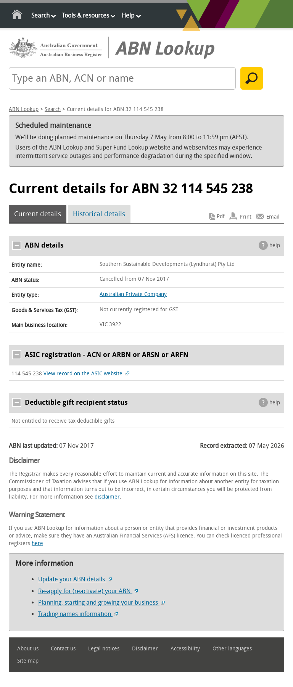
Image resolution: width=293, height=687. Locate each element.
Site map (28, 661)
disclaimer (107, 497)
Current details (37, 214)
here (37, 543)
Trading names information (78, 614)
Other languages (232, 648)
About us (28, 648)
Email (273, 216)
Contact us (63, 648)
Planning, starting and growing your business (101, 602)
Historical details (99, 214)
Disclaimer (145, 648)
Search (40, 15)
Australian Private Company (133, 294)
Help (128, 15)
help (274, 245)
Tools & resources (85, 15)
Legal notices (103, 648)
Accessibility (185, 648)
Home (17, 16)
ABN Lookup (24, 109)
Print (245, 216)
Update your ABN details (75, 579)
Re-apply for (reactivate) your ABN (88, 591)
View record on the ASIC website (86, 373)
